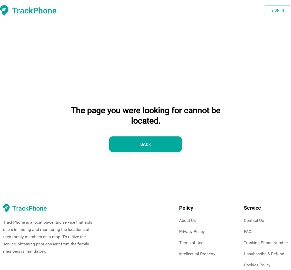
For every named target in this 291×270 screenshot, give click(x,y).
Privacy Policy (192, 231)
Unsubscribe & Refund (264, 253)
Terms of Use (191, 242)
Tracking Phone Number (266, 242)
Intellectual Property (197, 253)
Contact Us (254, 220)
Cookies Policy (257, 264)
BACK (145, 144)
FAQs (248, 231)
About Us (187, 220)
